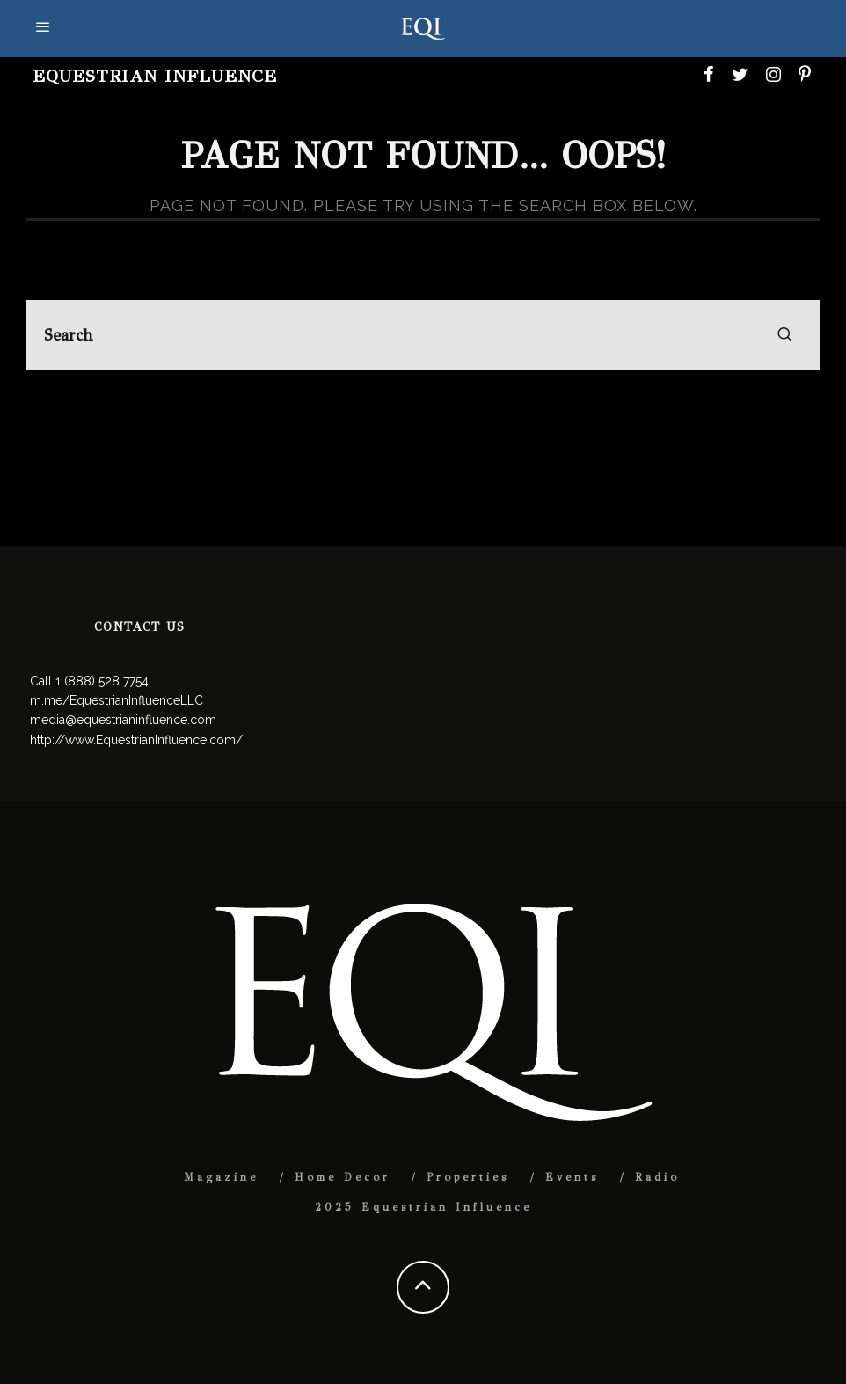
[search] (784, 335)
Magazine (221, 1177)
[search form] (423, 335)
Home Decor (342, 1177)
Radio (657, 1177)
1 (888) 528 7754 (102, 681)
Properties (468, 1177)
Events (572, 1177)
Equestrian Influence (155, 76)
